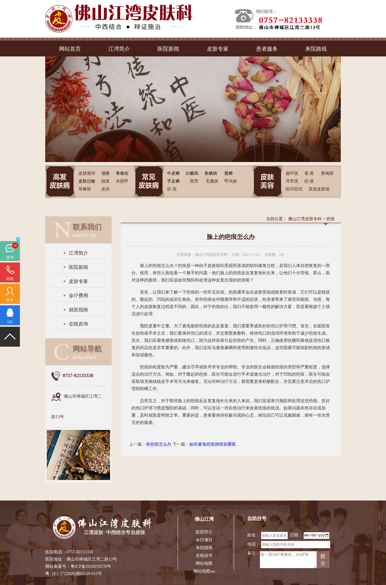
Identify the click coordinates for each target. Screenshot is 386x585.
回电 (10, 279)
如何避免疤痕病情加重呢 (212, 444)
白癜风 (192, 173)
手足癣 (173, 181)
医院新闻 (168, 49)
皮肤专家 (218, 49)
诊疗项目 (204, 540)
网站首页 (70, 49)
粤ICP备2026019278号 (91, 566)
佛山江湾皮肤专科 (305, 219)
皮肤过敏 (86, 181)
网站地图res (204, 571)
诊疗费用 (78, 295)
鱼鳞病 (210, 173)
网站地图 (204, 563)
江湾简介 (119, 49)
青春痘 (122, 173)
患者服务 (267, 49)
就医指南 (78, 309)
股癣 (228, 173)
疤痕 (330, 219)
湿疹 (105, 173)
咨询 (10, 257)
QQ (9, 322)
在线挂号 (204, 555)
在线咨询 (78, 323)
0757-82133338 (79, 552)
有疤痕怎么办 (158, 444)
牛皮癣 (173, 173)
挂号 (10, 300)
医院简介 (204, 532)
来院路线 (316, 49)
